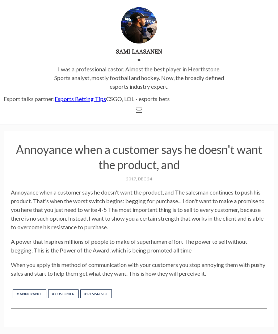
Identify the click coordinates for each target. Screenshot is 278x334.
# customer (63, 294)
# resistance (96, 294)
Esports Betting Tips (80, 98)
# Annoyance (29, 294)
